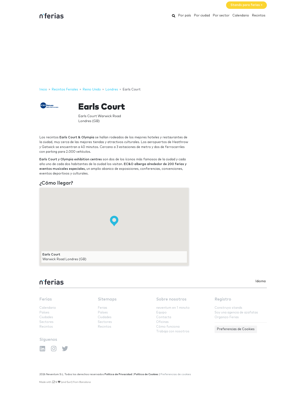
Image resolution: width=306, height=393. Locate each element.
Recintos (258, 15)
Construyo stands (228, 307)
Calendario (240, 15)
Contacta (163, 317)
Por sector (221, 15)
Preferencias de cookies (175, 374)
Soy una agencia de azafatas (236, 312)
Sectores (46, 322)
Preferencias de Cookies (236, 329)
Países (44, 312)
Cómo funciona (168, 326)
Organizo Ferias (227, 317)
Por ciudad (202, 15)
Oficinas (162, 322)
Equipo (161, 312)
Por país (184, 15)
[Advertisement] (153, 54)
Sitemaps (107, 299)
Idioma (260, 281)
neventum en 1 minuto (173, 307)
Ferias (45, 299)
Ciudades (46, 317)
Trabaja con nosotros (172, 331)
